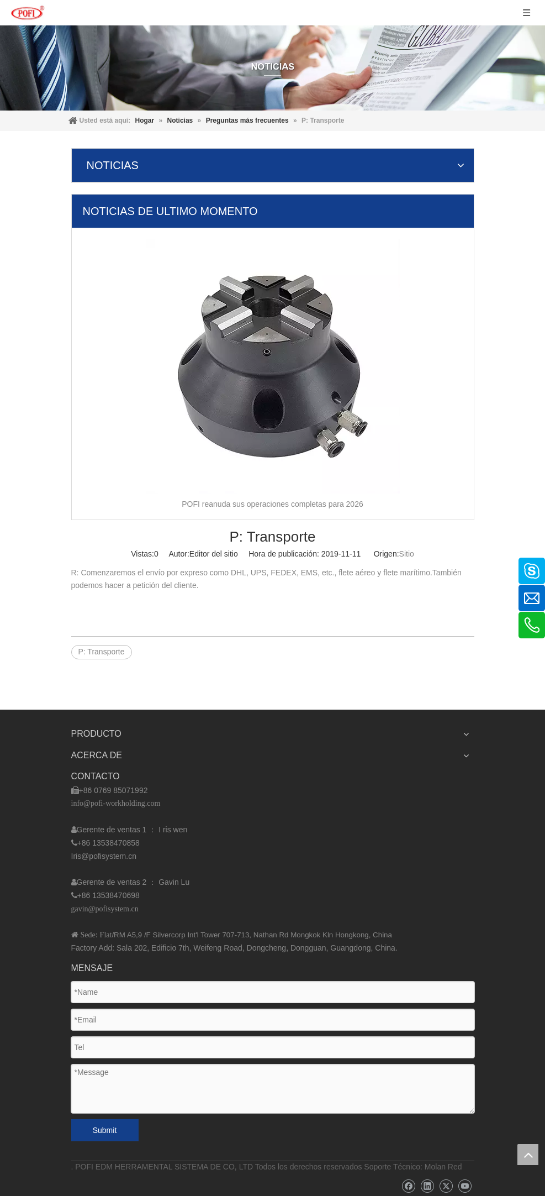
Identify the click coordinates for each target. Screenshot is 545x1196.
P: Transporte (101, 651)
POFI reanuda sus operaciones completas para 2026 (272, 504)
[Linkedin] (427, 1186)
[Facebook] (408, 1186)
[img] (272, 68)
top (527, 1154)
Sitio (406, 553)
